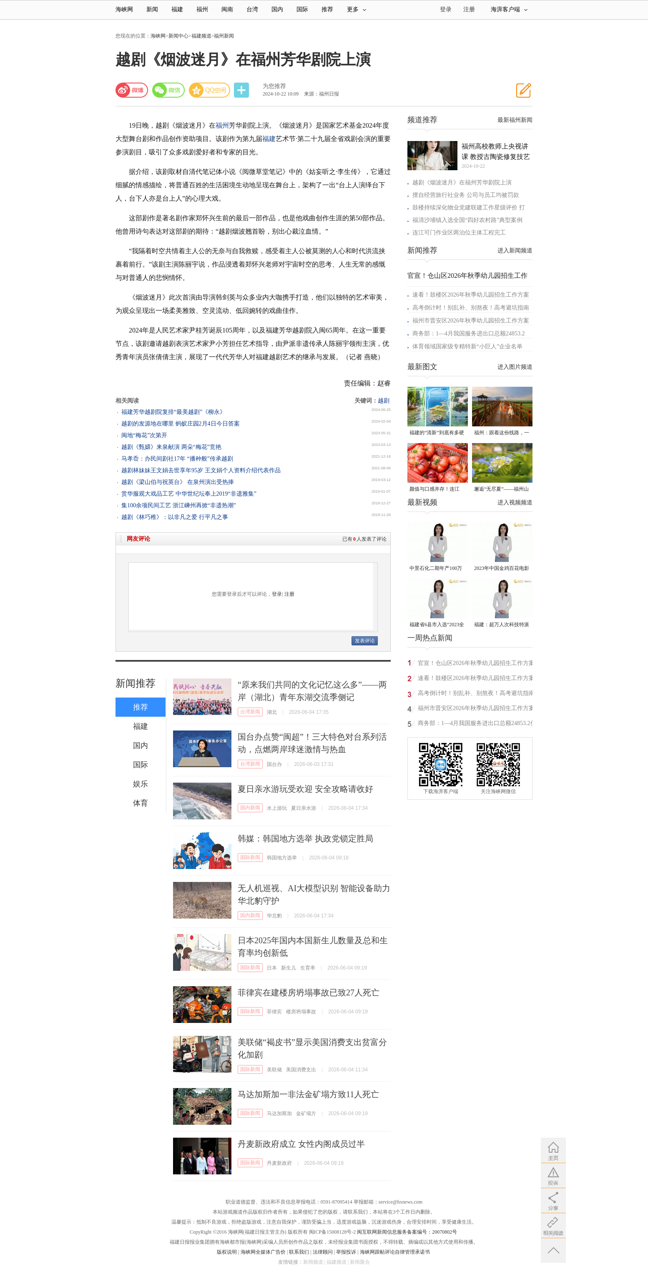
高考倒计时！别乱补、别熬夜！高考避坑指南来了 (476, 694)
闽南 (227, 9)
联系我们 (299, 1252)
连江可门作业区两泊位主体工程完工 (459, 232)
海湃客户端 (509, 9)
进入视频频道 (514, 502)
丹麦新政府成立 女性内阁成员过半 (301, 1144)
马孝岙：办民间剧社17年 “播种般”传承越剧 (177, 459)
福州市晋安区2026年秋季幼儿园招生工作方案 (470, 320)
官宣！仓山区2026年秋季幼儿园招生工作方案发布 (476, 664)
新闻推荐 (136, 683)
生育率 (307, 968)
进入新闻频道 (514, 250)
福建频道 (201, 36)
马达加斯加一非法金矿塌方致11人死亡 (308, 1094)
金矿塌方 (306, 1113)
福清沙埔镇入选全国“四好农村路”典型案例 (467, 220)
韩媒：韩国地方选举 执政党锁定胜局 (305, 838)
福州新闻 (224, 36)
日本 (272, 968)
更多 (356, 9)
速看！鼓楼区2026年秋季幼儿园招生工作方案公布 (476, 679)
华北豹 (274, 916)
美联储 (274, 1070)
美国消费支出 (301, 1070)
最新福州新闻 (514, 120)
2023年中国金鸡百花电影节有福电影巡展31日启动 (501, 568)
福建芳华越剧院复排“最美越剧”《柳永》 (173, 412)
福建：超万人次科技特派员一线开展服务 (501, 625)
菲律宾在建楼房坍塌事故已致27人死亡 (308, 992)
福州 (202, 9)
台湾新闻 (250, 712)
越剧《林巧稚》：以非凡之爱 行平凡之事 (174, 517)
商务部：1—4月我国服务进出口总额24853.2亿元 (477, 724)
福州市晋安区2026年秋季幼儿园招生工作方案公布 (476, 709)
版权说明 (227, 1252)
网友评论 (138, 539)
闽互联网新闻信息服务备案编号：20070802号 (407, 1232)
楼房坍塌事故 (301, 1012)
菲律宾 (274, 1012)
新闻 (152, 9)
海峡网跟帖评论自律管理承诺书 (395, 1252)
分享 (242, 90)
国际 (302, 9)
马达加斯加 (279, 1113)
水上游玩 (277, 808)
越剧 (383, 401)
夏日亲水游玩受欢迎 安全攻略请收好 (305, 788)
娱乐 (140, 784)
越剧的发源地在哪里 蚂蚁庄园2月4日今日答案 (180, 424)
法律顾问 (323, 1252)
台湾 (252, 9)
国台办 (274, 764)
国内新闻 (250, 808)
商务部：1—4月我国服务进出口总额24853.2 (468, 333)
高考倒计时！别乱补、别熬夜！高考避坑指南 (470, 308)
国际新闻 (250, 857)
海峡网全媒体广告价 (263, 1252)
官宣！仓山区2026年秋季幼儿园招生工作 (467, 275)
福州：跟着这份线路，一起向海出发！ (501, 433)
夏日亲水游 (303, 808)
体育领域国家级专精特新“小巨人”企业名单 (467, 346)
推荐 (327, 9)
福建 (177, 9)
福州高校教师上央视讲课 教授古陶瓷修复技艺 (496, 151)
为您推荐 (274, 86)
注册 (469, 9)
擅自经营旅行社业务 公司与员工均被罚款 (465, 195)
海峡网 (124, 9)
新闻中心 (178, 36)
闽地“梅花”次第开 (144, 435)
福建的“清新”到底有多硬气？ (436, 433)
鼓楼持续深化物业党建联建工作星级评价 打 (468, 207)
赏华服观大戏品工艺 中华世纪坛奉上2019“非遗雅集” (188, 494)
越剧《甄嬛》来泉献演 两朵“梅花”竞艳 (171, 447)
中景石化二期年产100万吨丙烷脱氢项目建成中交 (437, 568)
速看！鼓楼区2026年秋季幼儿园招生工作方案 (470, 295)
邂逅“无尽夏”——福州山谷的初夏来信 (501, 489)
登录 (277, 594)
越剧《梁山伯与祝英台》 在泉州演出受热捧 (177, 482)
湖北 (272, 712)
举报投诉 (346, 1252)
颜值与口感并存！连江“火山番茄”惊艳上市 (434, 489)
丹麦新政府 (279, 1163)
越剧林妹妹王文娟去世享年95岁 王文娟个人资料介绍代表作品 (201, 470)
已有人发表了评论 (364, 539)
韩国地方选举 (282, 858)
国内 (277, 9)
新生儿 (288, 968)
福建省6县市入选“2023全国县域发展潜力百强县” (436, 625)
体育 (140, 803)
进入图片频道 (514, 367)
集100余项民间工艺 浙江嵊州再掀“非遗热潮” (178, 505)
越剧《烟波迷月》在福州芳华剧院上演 (462, 182)
